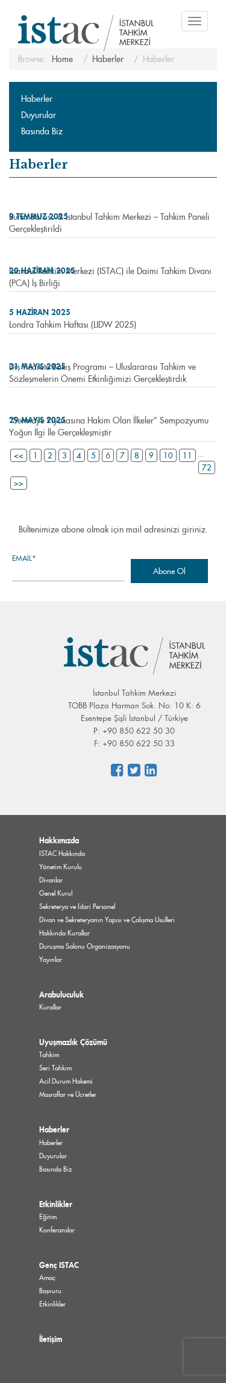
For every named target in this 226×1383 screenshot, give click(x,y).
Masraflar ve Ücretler (67, 1094)
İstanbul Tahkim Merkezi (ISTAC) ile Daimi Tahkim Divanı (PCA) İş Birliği (110, 277)
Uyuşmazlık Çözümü (73, 1042)
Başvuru (50, 1291)
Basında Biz (42, 131)
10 (168, 455)
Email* (68, 567)
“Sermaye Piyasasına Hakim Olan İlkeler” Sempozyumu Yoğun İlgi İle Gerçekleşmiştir (109, 426)
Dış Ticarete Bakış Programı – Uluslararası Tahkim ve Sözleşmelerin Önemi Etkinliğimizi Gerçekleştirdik (102, 372)
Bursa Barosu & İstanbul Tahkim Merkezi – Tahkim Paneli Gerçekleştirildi (109, 222)
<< (19, 455)
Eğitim (48, 1217)
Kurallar (50, 1007)
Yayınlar (50, 959)
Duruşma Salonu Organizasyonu (84, 946)
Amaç (47, 1277)
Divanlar (51, 880)
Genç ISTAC (59, 1265)
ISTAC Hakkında (62, 853)
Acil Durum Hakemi (66, 1081)
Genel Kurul (55, 893)
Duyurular (38, 115)
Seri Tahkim (55, 1068)
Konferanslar (57, 1230)
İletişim (50, 1339)
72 (207, 467)
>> (19, 483)
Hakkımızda (59, 840)
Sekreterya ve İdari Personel (77, 906)
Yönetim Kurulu (60, 867)
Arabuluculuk (61, 994)
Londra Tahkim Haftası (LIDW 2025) (72, 324)
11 (187, 455)
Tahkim (49, 1055)
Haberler (36, 98)
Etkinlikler (55, 1204)
